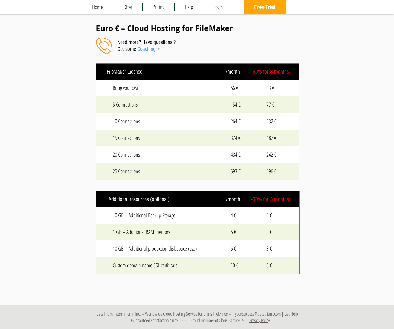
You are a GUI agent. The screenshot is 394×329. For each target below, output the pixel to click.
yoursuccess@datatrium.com (258, 313)
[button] (127, 7)
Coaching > (148, 49)
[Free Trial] (265, 7)
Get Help (291, 313)
